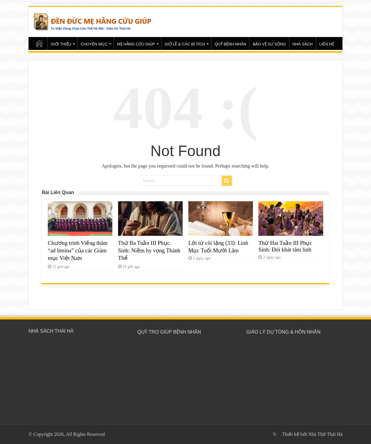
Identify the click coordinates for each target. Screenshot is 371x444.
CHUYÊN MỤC (94, 44)
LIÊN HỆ (326, 44)
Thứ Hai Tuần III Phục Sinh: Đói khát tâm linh (285, 246)
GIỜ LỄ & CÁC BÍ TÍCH (185, 44)
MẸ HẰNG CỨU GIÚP (136, 44)
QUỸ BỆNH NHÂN (230, 44)
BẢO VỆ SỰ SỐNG (269, 44)
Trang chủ (39, 43)
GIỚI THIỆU (61, 44)
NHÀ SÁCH (303, 44)
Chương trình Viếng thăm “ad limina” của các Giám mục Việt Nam (78, 250)
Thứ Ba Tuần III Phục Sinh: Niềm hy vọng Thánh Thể (149, 250)
